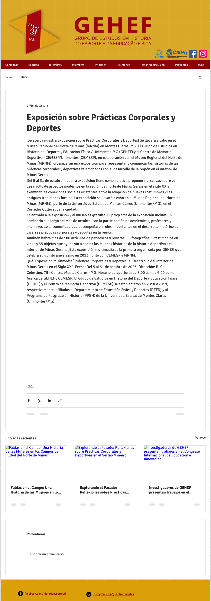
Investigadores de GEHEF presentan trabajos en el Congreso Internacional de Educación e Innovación (171, 490)
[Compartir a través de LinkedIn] (50, 401)
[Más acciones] (181, 105)
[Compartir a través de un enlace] (60, 401)
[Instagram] (203, 54)
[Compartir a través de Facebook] (29, 401)
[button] (200, 77)
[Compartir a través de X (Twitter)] (39, 401)
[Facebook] (193, 54)
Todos (8, 77)
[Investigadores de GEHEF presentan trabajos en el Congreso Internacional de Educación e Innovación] (174, 463)
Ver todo (200, 437)
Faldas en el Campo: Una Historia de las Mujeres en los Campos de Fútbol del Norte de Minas (35, 490)
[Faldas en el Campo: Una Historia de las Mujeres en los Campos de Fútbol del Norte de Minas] (36, 463)
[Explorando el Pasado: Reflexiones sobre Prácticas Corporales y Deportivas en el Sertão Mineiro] (105, 463)
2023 (24, 77)
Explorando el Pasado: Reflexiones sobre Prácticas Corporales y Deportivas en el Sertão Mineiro (104, 490)
